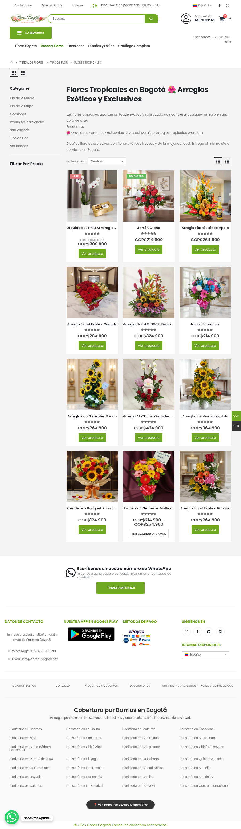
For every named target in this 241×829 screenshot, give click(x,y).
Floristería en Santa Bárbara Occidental (30, 748)
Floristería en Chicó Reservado (201, 747)
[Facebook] (220, 5)
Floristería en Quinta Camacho (201, 759)
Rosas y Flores (52, 46)
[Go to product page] (92, 196)
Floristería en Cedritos (25, 729)
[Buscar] (151, 19)
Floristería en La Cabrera (140, 759)
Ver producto (92, 253)
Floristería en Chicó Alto (83, 747)
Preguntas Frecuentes (101, 685)
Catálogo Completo (134, 46)
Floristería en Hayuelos (26, 777)
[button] (14, 73)
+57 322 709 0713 (43, 651)
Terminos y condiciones (178, 685)
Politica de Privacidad (217, 685)
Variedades (19, 146)
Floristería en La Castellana (29, 768)
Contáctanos (23, 5)
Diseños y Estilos (101, 46)
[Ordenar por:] (107, 161)
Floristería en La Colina (83, 729)
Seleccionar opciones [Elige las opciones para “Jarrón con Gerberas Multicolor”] (149, 534)
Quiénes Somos (52, 5)
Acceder (77, 5)
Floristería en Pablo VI (138, 786)
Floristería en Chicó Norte (141, 747)
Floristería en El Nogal (82, 759)
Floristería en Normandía (84, 777)
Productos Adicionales (27, 122)
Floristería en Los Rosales (85, 768)
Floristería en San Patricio (141, 738)
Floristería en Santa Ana (83, 738)
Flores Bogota (26, 46)
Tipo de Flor (19, 138)
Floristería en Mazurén (138, 729)
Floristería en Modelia (194, 768)
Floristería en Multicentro (197, 738)
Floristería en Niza (22, 738)
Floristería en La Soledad (84, 786)
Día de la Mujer (21, 106)
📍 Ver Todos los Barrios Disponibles (120, 804)
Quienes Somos (24, 685)
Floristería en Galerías (25, 786)
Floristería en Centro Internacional (204, 786)
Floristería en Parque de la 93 (31, 759)
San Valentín (20, 130)
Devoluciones (140, 685)
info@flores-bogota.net (40, 659)
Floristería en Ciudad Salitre (142, 768)
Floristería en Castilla (137, 777)
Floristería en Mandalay (196, 777)
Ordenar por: (76, 161)
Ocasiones (75, 46)
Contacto (62, 685)
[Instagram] (227, 5)
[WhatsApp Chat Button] (12, 817)
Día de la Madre (22, 98)
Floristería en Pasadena (196, 729)
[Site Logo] (29, 18)
